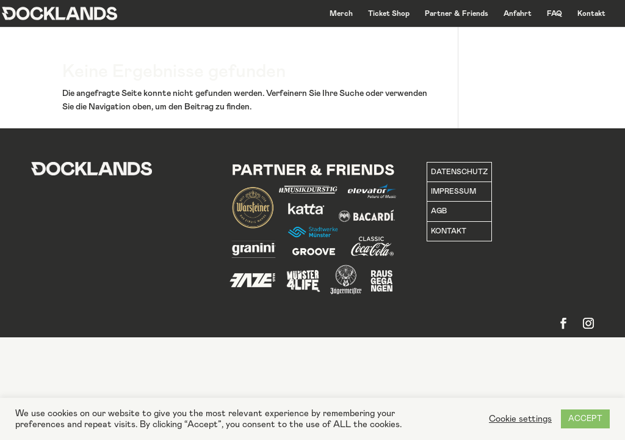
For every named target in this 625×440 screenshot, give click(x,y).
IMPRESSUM (453, 191)
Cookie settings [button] (520, 419)
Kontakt (591, 13)
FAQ (554, 13)
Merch (341, 13)
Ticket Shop (389, 13)
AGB (439, 211)
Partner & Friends (456, 13)
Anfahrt (518, 13)
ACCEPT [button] (585, 419)
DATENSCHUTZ (459, 171)
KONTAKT (448, 231)
